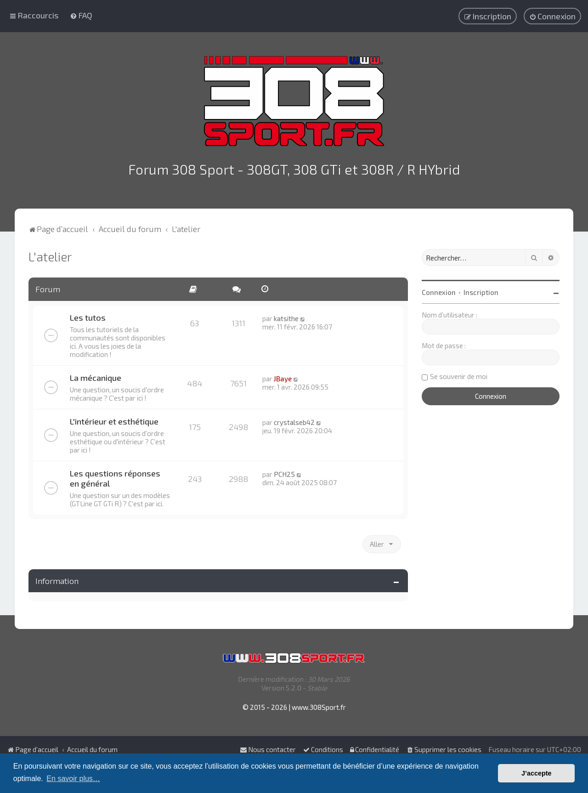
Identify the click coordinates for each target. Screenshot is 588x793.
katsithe (286, 316)
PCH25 (284, 472)
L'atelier (50, 254)
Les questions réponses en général (115, 476)
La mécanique (95, 375)
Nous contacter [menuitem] (268, 749)
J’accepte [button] (536, 773)
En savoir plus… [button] (73, 778)
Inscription (481, 290)
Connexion (439, 290)
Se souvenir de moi (458, 374)
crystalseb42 (294, 420)
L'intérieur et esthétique (114, 419)
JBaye (283, 376)
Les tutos (88, 315)
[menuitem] (81, 14)
